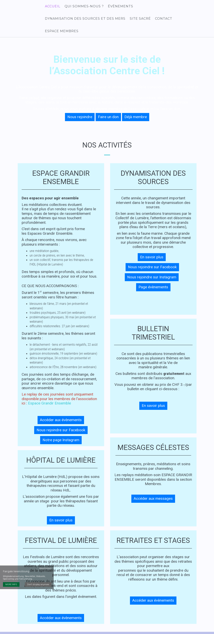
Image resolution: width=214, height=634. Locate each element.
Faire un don (108, 107)
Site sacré (139, 19)
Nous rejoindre (79, 107)
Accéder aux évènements (61, 410)
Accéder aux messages (153, 488)
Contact (162, 19)
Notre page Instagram (61, 430)
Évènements (119, 6)
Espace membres (192, 19)
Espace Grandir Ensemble (49, 393)
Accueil (52, 6)
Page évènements (153, 277)
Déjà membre (135, 107)
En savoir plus (61, 510)
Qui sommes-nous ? (83, 6)
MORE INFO (11, 566)
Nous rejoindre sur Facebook (61, 420)
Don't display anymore (38, 566)
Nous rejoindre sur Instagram (151, 267)
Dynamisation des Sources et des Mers (85, 19)
